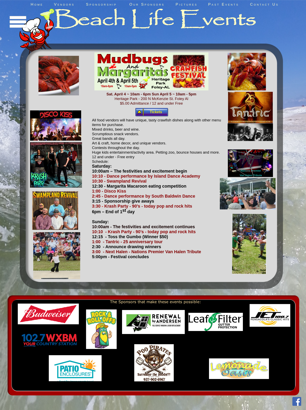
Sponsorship (101, 4)
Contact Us (264, 4)
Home (37, 4)
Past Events (223, 4)
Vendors (64, 4)
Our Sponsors (147, 4)
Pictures (187, 4)
